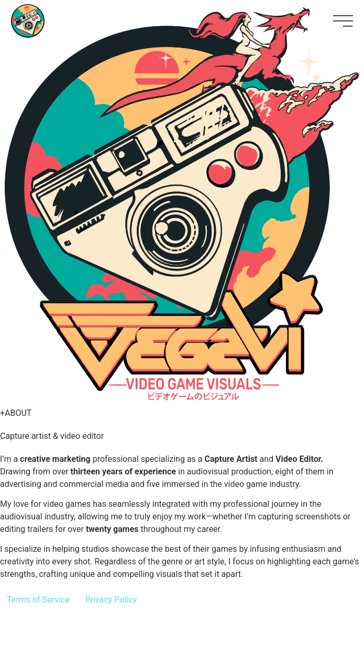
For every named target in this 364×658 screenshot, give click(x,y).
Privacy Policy (111, 600)
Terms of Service (38, 600)
